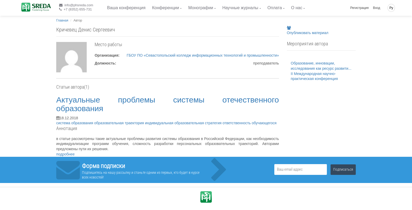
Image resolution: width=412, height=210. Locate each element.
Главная (62, 20)
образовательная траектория (119, 123)
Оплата (274, 8)
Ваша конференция (126, 8)
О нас (296, 8)
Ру (391, 8)
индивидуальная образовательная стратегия (184, 123)
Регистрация (359, 8)
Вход (376, 8)
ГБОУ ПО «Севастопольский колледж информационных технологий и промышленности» (203, 55)
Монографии (200, 8)
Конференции (165, 8)
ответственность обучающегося (249, 123)
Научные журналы (240, 8)
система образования (75, 123)
